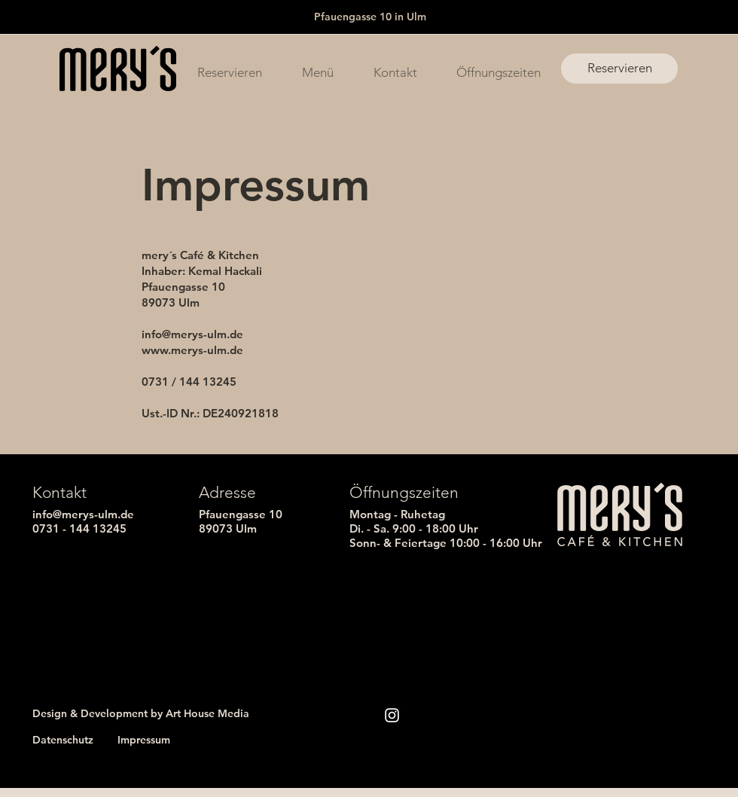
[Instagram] (392, 715)
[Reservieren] (619, 68)
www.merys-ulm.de (192, 350)
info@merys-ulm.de (192, 334)
